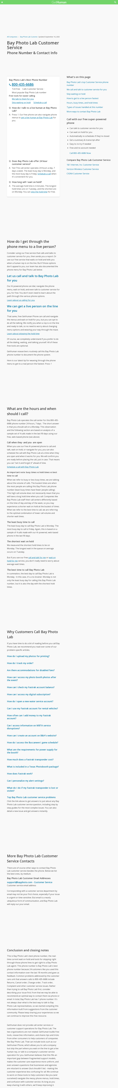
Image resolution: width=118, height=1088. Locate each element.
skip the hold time (39, 191)
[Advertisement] (33, 140)
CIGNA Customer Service (78, 173)
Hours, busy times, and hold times (82, 102)
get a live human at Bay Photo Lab (37, 117)
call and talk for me (37, 557)
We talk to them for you (23, 99)
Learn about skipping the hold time (23, 333)
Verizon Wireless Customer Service (83, 169)
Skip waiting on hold (21, 102)
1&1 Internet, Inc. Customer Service (83, 164)
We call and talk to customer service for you (87, 89)
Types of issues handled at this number (85, 107)
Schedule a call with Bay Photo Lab (23, 467)
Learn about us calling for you (21, 300)
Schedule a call (40, 102)
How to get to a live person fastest (82, 98)
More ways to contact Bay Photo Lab (83, 111)
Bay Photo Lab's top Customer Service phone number (87, 83)
